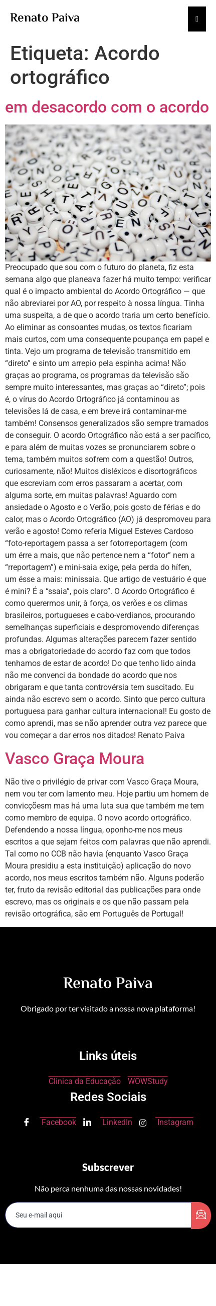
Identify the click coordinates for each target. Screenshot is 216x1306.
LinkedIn (107, 1123)
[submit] (201, 1215)
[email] (98, 1215)
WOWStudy (148, 1081)
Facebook (49, 1123)
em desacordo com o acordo (107, 107)
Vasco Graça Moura (74, 758)
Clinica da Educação (85, 1081)
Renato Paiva (45, 18)
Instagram (166, 1122)
